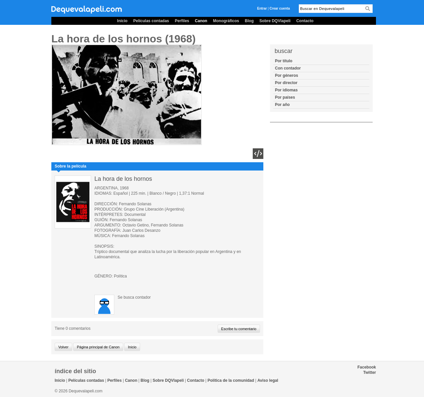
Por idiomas (286, 90)
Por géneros (286, 75)
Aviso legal (267, 380)
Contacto (304, 21)
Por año (282, 104)
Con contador (288, 68)
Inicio (122, 21)
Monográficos (226, 21)
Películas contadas (151, 21)
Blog (249, 21)
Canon (201, 21)
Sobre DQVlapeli (275, 21)
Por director (286, 82)
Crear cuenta (280, 8)
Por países (285, 97)
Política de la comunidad (230, 380)
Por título (283, 61)
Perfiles (182, 21)
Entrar (262, 8)
